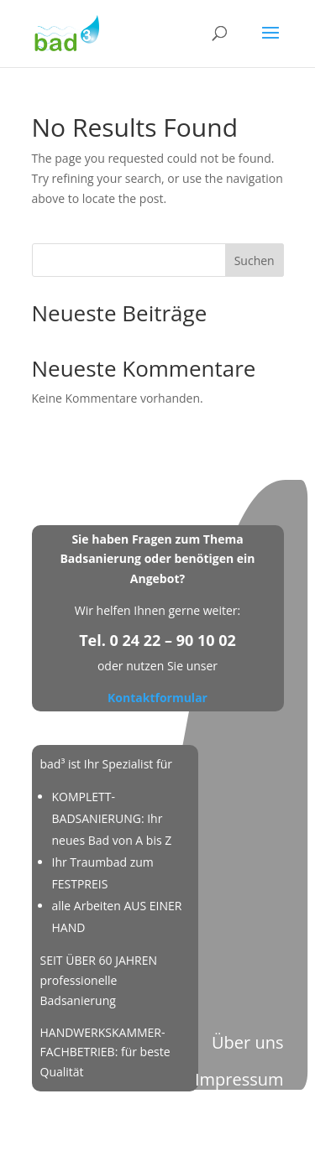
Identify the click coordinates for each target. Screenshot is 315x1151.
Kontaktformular (157, 698)
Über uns (247, 1042)
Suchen (254, 260)
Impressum (239, 1079)
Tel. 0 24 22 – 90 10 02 (157, 640)
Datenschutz (234, 1116)
